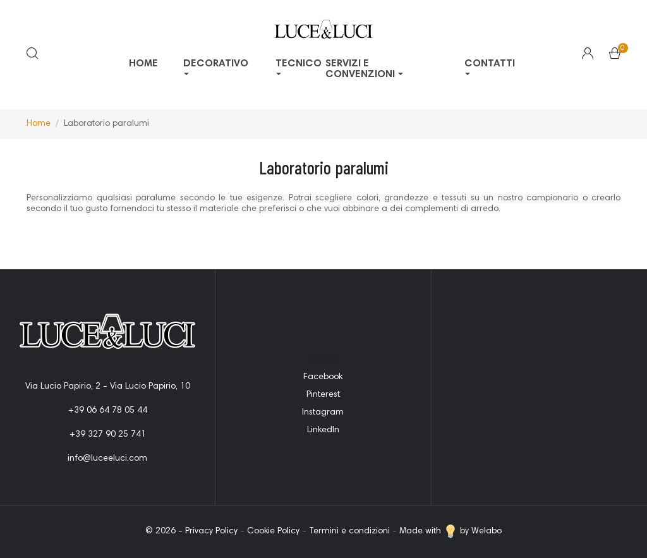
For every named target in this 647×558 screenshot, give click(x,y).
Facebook (322, 377)
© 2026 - (165, 531)
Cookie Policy (273, 531)
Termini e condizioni (349, 531)
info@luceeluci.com (107, 458)
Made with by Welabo (450, 531)
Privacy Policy (211, 531)
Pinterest (323, 395)
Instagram (323, 412)
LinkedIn (323, 430)
